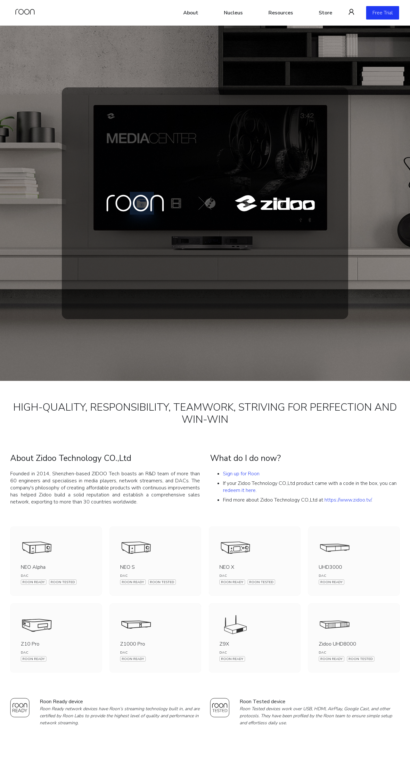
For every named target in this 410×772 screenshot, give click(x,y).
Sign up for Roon (241, 473)
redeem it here (239, 490)
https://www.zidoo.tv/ (347, 499)
